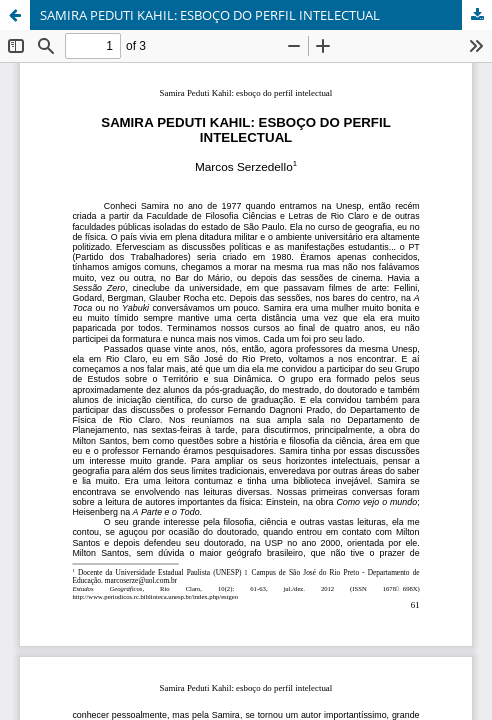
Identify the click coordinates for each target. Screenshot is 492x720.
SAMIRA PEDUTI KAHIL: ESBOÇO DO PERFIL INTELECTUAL (210, 15)
